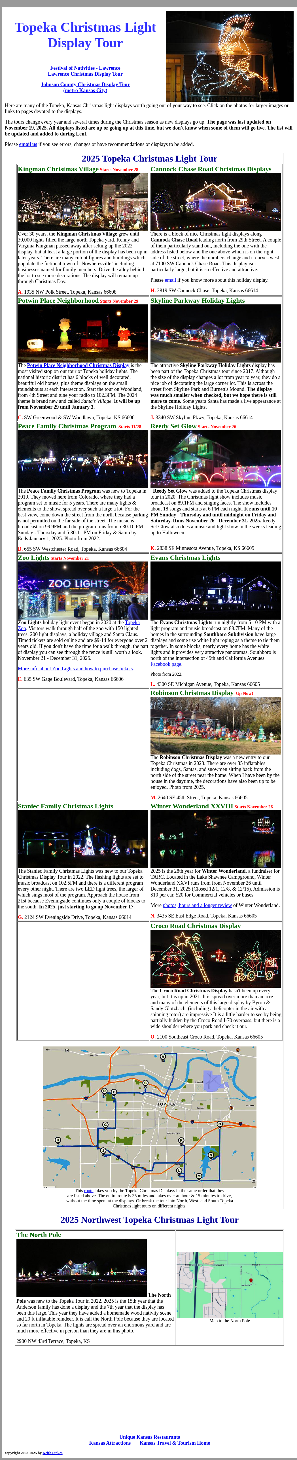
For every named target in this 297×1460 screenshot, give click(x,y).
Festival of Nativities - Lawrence (85, 68)
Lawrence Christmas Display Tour (85, 74)
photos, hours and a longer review (197, 905)
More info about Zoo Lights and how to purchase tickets (75, 668)
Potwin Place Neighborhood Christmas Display (78, 365)
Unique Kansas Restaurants (149, 1437)
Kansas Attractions (110, 1443)
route (89, 1190)
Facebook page (165, 664)
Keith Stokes (52, 1453)
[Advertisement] (150, 1390)
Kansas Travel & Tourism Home (175, 1443)
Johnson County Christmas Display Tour (85, 84)
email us (28, 144)
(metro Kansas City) (85, 90)
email (170, 280)
